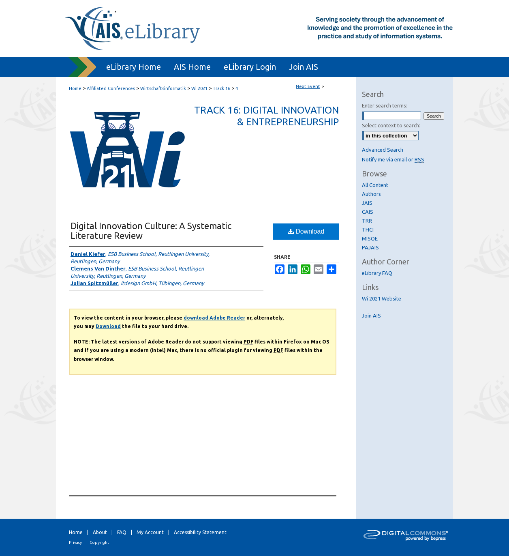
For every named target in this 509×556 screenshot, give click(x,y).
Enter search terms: (384, 105)
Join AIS (371, 315)
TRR (367, 220)
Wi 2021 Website (381, 298)
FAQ (121, 532)
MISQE (370, 238)
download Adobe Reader (214, 317)
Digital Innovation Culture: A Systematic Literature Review (151, 230)
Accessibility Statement (200, 532)
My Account (150, 532)
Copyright (99, 542)
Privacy (75, 542)
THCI (368, 229)
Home (75, 88)
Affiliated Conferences (111, 88)
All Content (375, 185)
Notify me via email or (393, 159)
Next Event (308, 86)
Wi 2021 (200, 88)
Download (306, 231)
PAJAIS (370, 247)
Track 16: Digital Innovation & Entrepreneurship (266, 116)
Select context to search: (391, 125)
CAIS (367, 212)
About (100, 532)
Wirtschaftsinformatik (163, 88)
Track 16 (222, 88)
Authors (371, 194)
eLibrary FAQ (377, 273)
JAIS (367, 203)
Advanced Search (382, 149)
